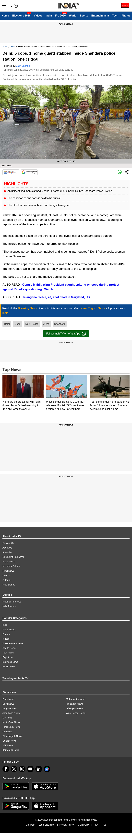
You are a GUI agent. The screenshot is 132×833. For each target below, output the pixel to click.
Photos (125, 15)
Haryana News (10, 708)
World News (8, 629)
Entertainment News (12, 643)
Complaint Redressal (13, 557)
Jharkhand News (11, 713)
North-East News (11, 722)
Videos (38, 15)
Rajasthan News (74, 703)
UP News (7, 731)
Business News (10, 662)
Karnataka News (10, 750)
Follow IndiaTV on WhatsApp (66, 334)
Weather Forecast (11, 601)
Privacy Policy (66, 824)
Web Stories (8, 584)
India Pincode (9, 606)
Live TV (6, 575)
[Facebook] (5, 769)
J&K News (7, 745)
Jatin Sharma (23, 66)
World (72, 15)
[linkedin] (38, 769)
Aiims (46, 323)
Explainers (7, 657)
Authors (6, 580)
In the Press (8, 561)
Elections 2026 (21, 15)
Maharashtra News (75, 699)
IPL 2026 (60, 15)
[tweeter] (14, 769)
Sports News (8, 648)
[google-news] (47, 769)
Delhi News (8, 703)
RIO (96, 824)
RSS (104, 824)
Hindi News (8, 570)
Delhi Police (31, 323)
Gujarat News (9, 740)
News (4, 47)
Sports (84, 15)
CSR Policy (84, 824)
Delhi (7, 323)
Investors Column (11, 566)
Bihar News (8, 699)
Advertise (7, 552)
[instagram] (22, 769)
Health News (8, 666)
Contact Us (8, 543)
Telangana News (74, 708)
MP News (7, 717)
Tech (115, 15)
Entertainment (100, 15)
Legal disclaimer (47, 824)
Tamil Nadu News (11, 727)
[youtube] (30, 769)
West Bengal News (75, 713)
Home (5, 15)
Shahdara (59, 323)
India (49, 15)
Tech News (8, 652)
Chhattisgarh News (12, 736)
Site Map (30, 824)
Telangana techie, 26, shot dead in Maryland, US (56, 297)
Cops (17, 323)
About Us (7, 547)
